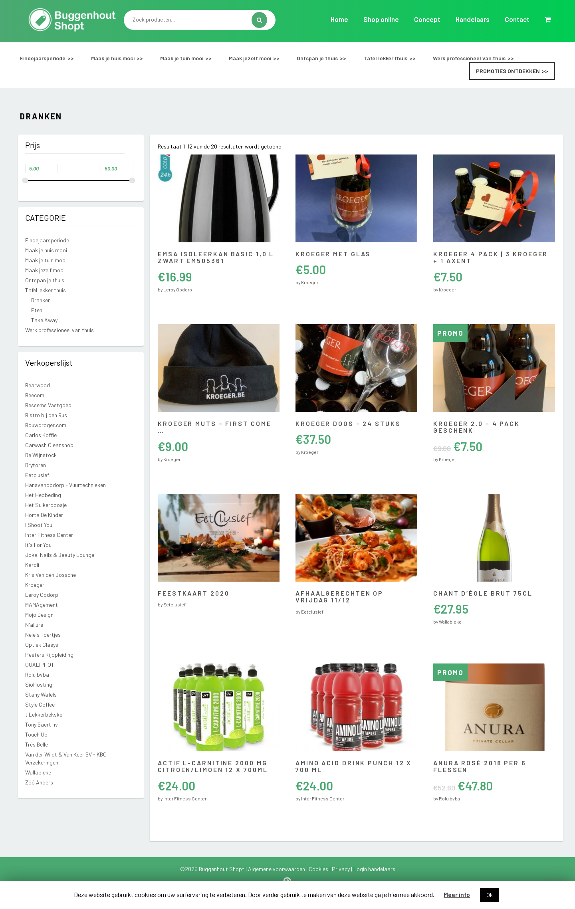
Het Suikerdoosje (46, 504)
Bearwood (37, 385)
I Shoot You (38, 524)
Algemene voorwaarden (277, 868)
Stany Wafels (41, 694)
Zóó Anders (39, 782)
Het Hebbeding (43, 494)
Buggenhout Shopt (222, 868)
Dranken (41, 300)
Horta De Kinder (44, 514)
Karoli (32, 564)
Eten (36, 310)
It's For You (38, 544)
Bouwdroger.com (45, 425)
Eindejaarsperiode (42, 58)
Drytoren (35, 464)
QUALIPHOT (39, 664)
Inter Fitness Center (49, 534)
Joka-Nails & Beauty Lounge (59, 554)
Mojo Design (39, 614)
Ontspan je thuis (317, 58)
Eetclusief (37, 474)
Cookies (319, 868)
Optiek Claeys (41, 644)
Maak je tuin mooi (181, 58)
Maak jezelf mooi (250, 58)
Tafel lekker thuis (385, 58)
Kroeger (34, 584)
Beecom (34, 395)
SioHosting (38, 684)
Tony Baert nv (41, 724)
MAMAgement (41, 604)
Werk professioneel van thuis (469, 58)
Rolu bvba (37, 674)
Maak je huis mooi (113, 58)
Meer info (457, 894)
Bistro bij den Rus (46, 415)
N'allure (34, 624)
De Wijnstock (41, 455)
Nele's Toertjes (43, 634)
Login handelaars (374, 868)
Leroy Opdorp (41, 594)
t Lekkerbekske (43, 714)
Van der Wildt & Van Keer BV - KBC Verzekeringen (66, 758)
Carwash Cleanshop (49, 445)
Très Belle (36, 744)
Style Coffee (40, 704)
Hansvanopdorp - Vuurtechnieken (65, 484)
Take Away (44, 320)
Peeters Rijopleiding (49, 654)
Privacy (341, 868)
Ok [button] (489, 894)
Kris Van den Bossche (50, 574)
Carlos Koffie (41, 435)
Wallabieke (38, 772)
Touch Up (36, 734)
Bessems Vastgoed (48, 405)
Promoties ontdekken (508, 70)
